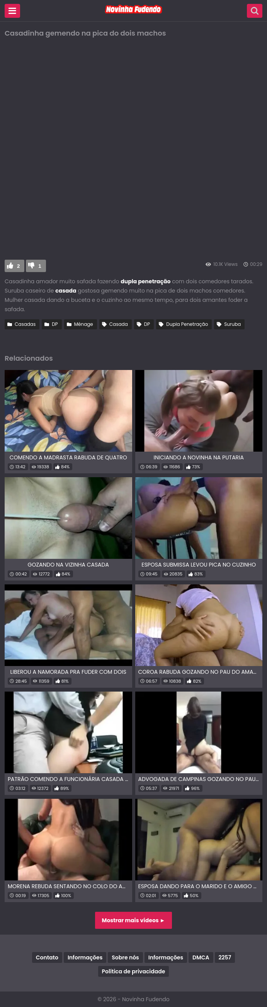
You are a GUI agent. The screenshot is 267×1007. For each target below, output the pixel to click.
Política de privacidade (133, 971)
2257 (225, 957)
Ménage (83, 324)
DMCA (200, 957)
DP (55, 324)
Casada (118, 324)
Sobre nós (125, 957)
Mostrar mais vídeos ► (133, 920)
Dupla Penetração (187, 324)
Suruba (232, 324)
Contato (47, 957)
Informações (85, 957)
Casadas (25, 324)
